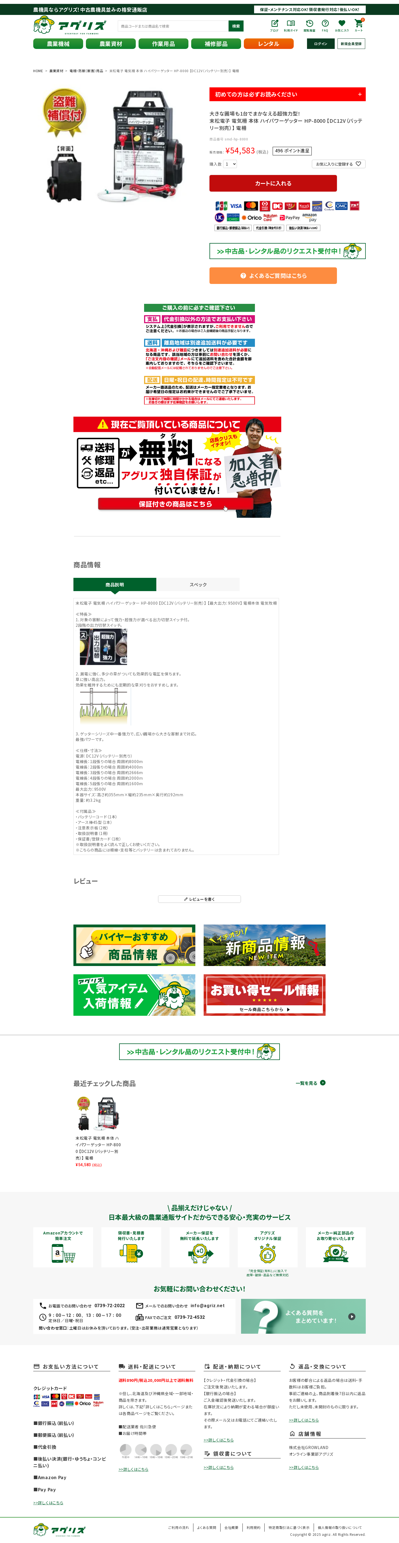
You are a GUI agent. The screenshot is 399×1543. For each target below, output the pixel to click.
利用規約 (254, 1527)
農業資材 (110, 44)
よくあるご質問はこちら (273, 275)
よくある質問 (206, 1527)
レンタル (269, 44)
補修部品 (216, 44)
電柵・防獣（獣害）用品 (86, 70)
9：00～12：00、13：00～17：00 (84, 1315)
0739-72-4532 (190, 1317)
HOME (38, 70)
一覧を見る (306, 1083)
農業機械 (58, 44)
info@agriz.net (208, 1305)
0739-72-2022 (109, 1305)
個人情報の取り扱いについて (340, 1527)
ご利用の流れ (178, 1527)
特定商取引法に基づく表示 (289, 1527)
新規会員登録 (351, 43)
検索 (236, 26)
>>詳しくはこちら (48, 1502)
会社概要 (231, 1527)
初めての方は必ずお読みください (256, 94)
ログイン (321, 43)
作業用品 (163, 44)
